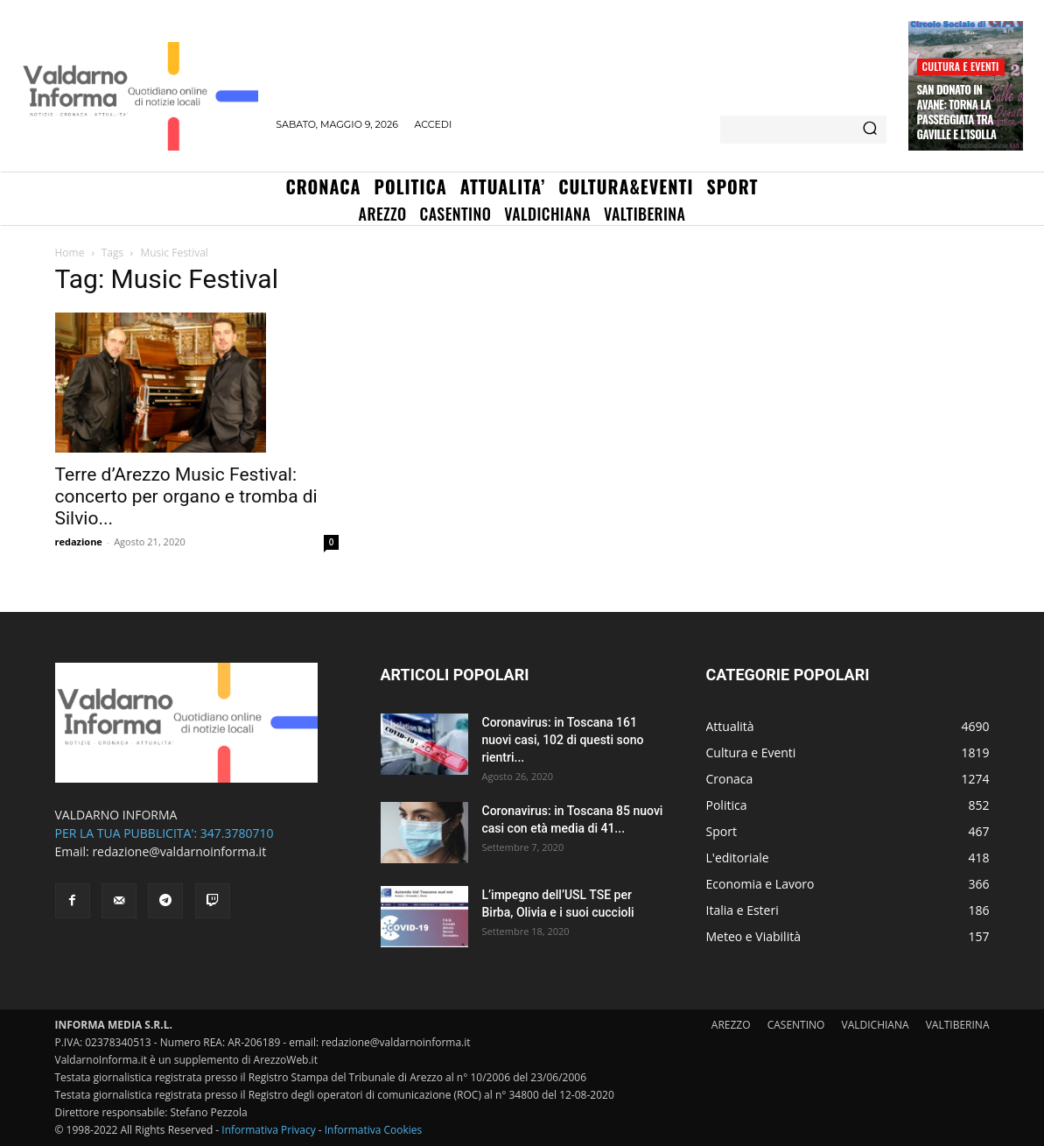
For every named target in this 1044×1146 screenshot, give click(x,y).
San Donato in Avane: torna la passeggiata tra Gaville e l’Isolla (957, 112)
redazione (78, 541)
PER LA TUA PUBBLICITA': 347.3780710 (164, 833)
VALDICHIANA (875, 1024)
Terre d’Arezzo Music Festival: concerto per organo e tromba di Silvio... (186, 496)
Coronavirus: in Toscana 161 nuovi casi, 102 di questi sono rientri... (563, 739)
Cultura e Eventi (960, 66)
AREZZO (731, 1024)
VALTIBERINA (958, 1024)
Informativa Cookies (374, 1129)
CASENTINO (796, 1024)
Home (70, 252)
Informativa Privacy (268, 1129)
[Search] (869, 130)
